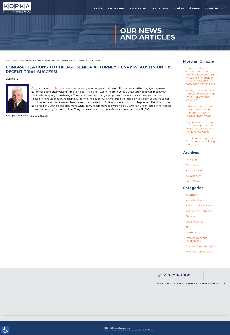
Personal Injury (195, 232)
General (22, 60)
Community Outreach (199, 211)
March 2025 (193, 165)
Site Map (201, 283)
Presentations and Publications (196, 239)
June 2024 (192, 181)
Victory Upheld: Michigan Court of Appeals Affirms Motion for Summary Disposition (200, 95)
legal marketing (126, 330)
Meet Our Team (116, 8)
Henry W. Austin (63, 88)
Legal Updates (194, 221)
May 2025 (191, 159)
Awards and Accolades (199, 205)
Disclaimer (186, 283)
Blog (15, 60)
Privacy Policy (166, 283)
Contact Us (211, 8)
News (189, 227)
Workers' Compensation (200, 251)
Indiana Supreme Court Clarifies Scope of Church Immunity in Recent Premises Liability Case (200, 111)
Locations (178, 8)
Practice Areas (138, 8)
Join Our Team (159, 8)
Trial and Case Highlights (200, 246)
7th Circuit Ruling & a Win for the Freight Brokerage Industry (201, 141)
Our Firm (98, 8)
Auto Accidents (195, 200)
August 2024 (193, 176)
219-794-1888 (177, 275)
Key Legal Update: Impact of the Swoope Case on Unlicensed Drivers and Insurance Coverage (201, 127)
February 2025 (194, 170)
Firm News (194, 8)
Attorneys (192, 194)
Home (8, 60)
